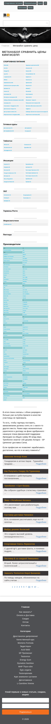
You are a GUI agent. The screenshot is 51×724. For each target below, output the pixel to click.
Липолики (22, 8)
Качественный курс (25, 640)
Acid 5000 (25, 650)
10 (35, 587)
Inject (40, 3)
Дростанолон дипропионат (25, 636)
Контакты (25, 625)
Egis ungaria (25, 670)
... (38, 587)
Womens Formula (25, 643)
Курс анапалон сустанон (25, 677)
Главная (25, 607)
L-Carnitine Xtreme (25, 683)
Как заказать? (25, 612)
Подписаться (25, 712)
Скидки (25, 619)
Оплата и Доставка (25, 615)
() (29, 587)
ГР (45, 3)
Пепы (30, 8)
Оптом (25, 622)
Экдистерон (25, 646)
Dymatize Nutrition (25, 663)
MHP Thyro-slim (25, 666)
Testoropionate (25, 673)
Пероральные (30, 3)
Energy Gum (25, 660)
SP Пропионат (25, 653)
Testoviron (25, 656)
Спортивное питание (13, 3)
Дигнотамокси (25, 680)
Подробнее (41, 464)
